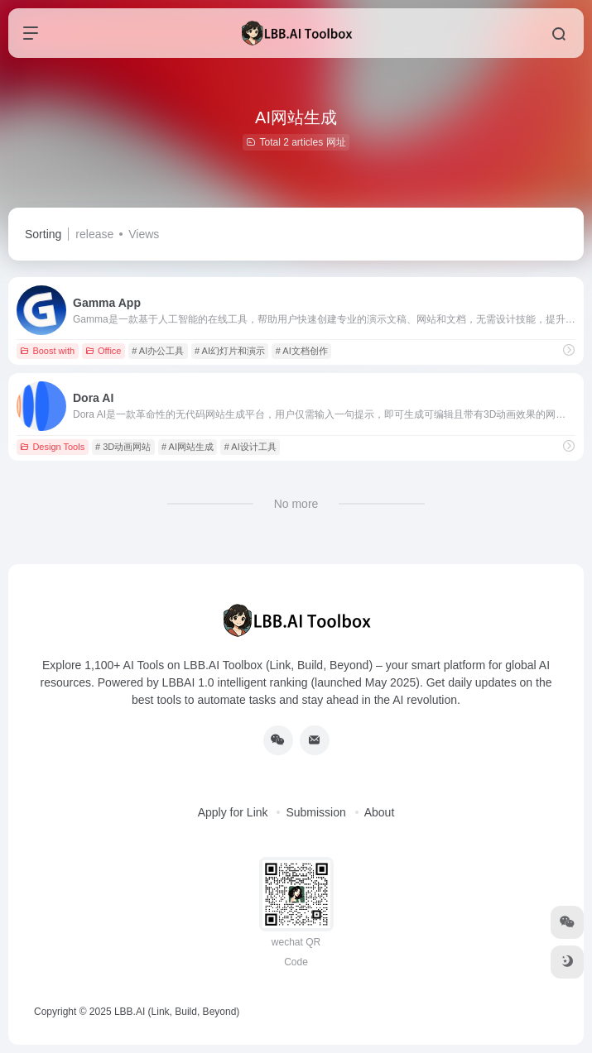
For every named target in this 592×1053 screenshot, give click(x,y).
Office (103, 351)
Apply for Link (233, 812)
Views (143, 234)
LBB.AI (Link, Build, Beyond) (176, 1011)
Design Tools (52, 447)
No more (296, 503)
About (379, 812)
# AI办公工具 (158, 351)
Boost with (47, 351)
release (94, 234)
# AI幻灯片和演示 (230, 351)
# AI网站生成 (187, 447)
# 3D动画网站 (123, 447)
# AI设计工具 (250, 447)
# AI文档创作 (302, 351)
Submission (315, 812)
